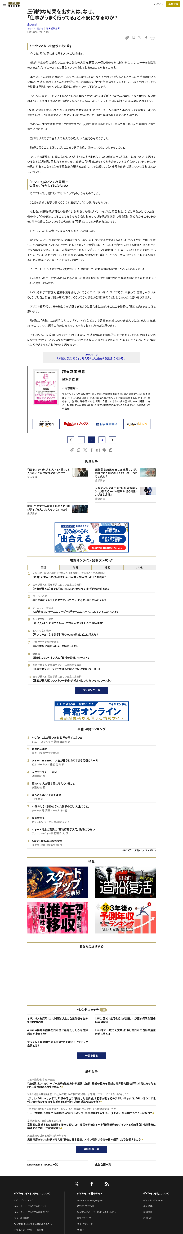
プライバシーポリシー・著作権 (29, 1230)
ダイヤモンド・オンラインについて (32, 1193)
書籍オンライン (84, 1218)
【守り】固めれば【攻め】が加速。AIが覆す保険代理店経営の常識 (125, 1020)
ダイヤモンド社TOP (153, 1200)
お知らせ (147, 1218)
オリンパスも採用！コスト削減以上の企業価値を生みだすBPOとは (57, 1020)
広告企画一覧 (103, 1164)
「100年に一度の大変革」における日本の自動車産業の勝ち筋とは (125, 1032)
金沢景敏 (32, 24)
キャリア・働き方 (35, 28)
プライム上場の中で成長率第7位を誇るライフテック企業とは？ (57, 1044)
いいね (139, 567)
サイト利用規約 (21, 1218)
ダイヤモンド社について (156, 1193)
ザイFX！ (81, 1230)
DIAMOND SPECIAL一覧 (42, 1164)
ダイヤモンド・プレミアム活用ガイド (31, 1212)
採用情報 (148, 1212)
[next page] (112, 439)
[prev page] (70, 439)
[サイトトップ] (13, 4)
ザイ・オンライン (85, 1224)
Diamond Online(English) (90, 1200)
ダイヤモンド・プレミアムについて (30, 1206)
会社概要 (148, 1206)
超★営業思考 (53, 28)
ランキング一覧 (91, 690)
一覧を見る (91, 1055)
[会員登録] (173, 4)
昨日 (75, 567)
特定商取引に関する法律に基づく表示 (33, 1224)
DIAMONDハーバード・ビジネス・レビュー (97, 1212)
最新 (43, 567)
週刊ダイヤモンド (85, 1206)
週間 (107, 567)
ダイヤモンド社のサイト (89, 1193)
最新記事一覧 (92, 1149)
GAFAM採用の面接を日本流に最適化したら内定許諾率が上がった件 (57, 1032)
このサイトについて (23, 1200)
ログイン (158, 4)
